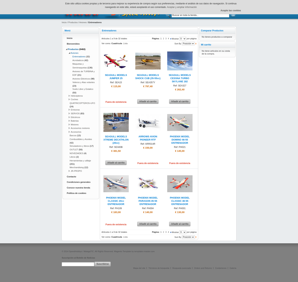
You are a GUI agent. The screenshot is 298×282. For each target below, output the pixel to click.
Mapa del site (139, 268)
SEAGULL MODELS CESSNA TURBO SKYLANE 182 (180, 78)
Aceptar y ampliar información (182, 7)
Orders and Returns (203, 268)
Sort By (178, 43)
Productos (73, 22)
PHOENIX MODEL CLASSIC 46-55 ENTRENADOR (180, 201)
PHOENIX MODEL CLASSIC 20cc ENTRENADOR (116, 201)
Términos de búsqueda (158, 268)
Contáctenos (221, 268)
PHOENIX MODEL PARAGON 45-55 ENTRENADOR (148, 201)
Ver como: (106, 43)
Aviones (83, 22)
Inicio (64, 22)
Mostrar (175, 39)
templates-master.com (144, 251)
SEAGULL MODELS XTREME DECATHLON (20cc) (116, 139)
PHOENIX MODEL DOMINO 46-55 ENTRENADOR (180, 139)
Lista (125, 43)
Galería (233, 268)
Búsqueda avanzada (181, 268)
